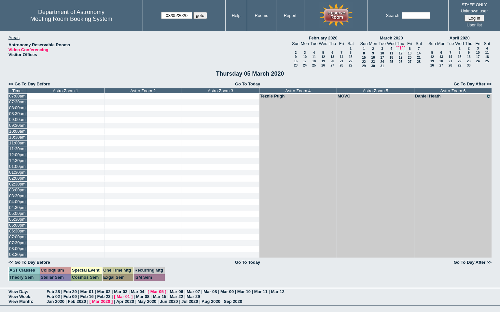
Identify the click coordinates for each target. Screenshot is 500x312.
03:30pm (17, 195)
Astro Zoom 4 (298, 90)
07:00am (17, 96)
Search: (393, 15)
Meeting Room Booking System (71, 19)
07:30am (17, 101)
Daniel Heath (453, 96)
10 (305, 57)
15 (350, 57)
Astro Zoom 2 (143, 90)
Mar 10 (244, 291)
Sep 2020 (233, 301)
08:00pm (17, 248)
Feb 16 (87, 296)
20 (332, 61)
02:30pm (17, 184)
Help (236, 15)
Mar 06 (176, 291)
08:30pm (17, 254)
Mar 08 (210, 291)
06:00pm (17, 225)
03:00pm (17, 189)
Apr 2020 (125, 301)
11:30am (17, 148)
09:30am (17, 125)
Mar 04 (137, 291)
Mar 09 (227, 291)
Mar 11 (261, 291)
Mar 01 (87, 291)
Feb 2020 (77, 301)
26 (323, 65)
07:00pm (17, 236)
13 (332, 57)
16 (296, 61)
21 (341, 61)
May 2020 (147, 301)
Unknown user (474, 10)
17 (305, 61)
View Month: (20, 301)
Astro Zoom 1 (65, 90)
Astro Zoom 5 (375, 90)
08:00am (17, 107)
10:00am (17, 131)
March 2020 (391, 38)
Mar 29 (193, 296)
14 (341, 57)
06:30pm (17, 231)
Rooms (261, 15)
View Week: (20, 296)
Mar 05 (157, 291)
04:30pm (17, 207)
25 (314, 65)
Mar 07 (193, 291)
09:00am (17, 119)
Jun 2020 (169, 301)
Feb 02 (53, 296)
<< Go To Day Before (29, 84)
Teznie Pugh (272, 96)
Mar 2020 (101, 301)
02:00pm (17, 178)
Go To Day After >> (473, 84)
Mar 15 (159, 296)
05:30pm (17, 219)
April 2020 (460, 38)
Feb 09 (70, 296)
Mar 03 (120, 291)
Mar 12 (277, 291)
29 (350, 65)
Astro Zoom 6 (452, 90)
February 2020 (323, 38)
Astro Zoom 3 (220, 90)
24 (305, 65)
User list (474, 24)
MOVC (344, 96)
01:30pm (17, 172)
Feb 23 (103, 296)
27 (332, 65)
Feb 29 (70, 291)
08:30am (17, 113)
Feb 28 (53, 291)
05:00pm (17, 213)
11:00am (17, 143)
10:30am (17, 137)
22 (350, 61)
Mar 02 (103, 291)
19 (323, 61)
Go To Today (247, 84)
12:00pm (17, 154)
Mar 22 (176, 296)
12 (323, 57)
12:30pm (17, 160)
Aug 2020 (210, 301)
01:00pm (17, 166)
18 (314, 61)
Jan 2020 (55, 301)
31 (382, 66)
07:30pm (17, 242)
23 (296, 65)
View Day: (18, 291)
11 (314, 57)
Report (290, 15)
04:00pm (17, 201)
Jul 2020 (189, 301)
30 (373, 66)
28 (341, 65)
